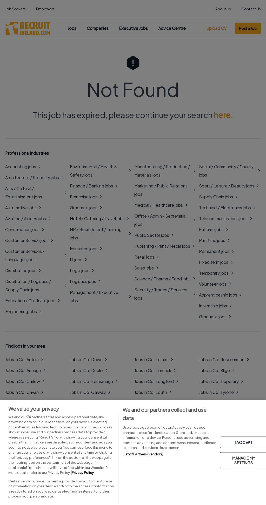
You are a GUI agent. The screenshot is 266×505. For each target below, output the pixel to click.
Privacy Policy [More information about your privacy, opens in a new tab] (83, 472)
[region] (133, 452)
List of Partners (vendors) (143, 454)
